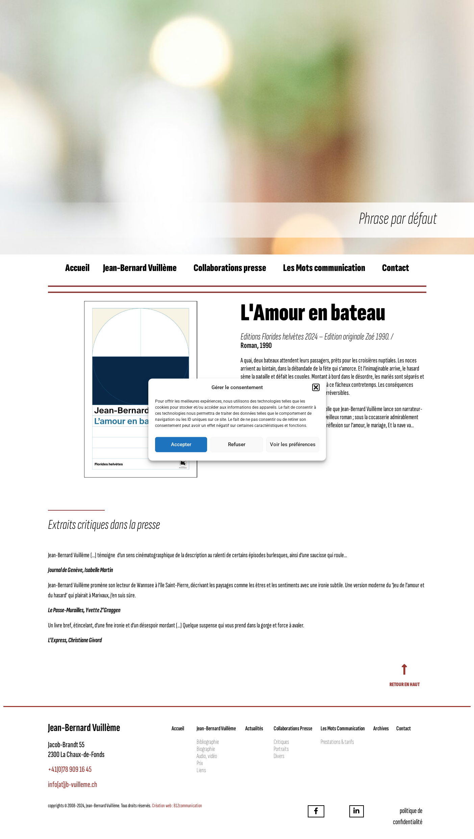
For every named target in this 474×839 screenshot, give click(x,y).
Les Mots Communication (343, 728)
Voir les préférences (293, 444)
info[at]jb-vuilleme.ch (72, 784)
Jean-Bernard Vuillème (140, 268)
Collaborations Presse (293, 728)
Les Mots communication (324, 268)
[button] (316, 387)
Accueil (77, 268)
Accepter (181, 444)
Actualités (254, 728)
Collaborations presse (230, 268)
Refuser (236, 444)
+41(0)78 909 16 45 (70, 769)
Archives (381, 728)
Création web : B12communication (177, 806)
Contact (395, 268)
